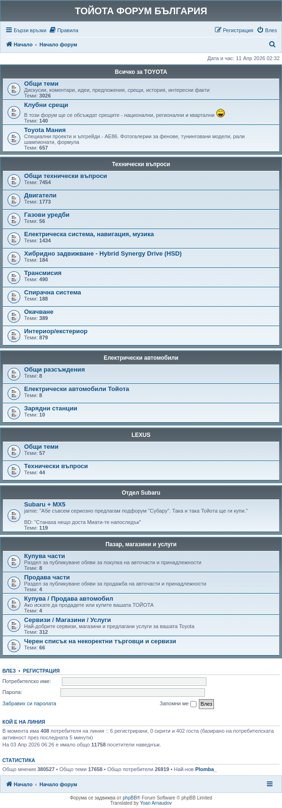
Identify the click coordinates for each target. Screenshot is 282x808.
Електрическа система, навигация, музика (89, 234)
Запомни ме (178, 704)
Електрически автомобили (140, 358)
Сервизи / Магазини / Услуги (67, 619)
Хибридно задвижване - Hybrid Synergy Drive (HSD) (103, 253)
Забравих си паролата (29, 703)
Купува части (44, 555)
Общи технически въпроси (65, 175)
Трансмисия (42, 272)
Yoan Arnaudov (155, 803)
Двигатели (40, 195)
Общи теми (41, 83)
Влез (9, 671)
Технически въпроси (141, 164)
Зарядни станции (50, 408)
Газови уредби (46, 214)
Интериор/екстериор (55, 331)
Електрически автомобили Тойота (76, 388)
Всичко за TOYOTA (141, 72)
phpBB (130, 797)
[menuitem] (63, 30)
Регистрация (41, 671)
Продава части (47, 577)
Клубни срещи (46, 104)
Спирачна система (52, 292)
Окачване (38, 311)
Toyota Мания (45, 129)
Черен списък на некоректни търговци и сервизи (100, 641)
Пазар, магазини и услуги (141, 544)
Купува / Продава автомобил (68, 598)
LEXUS (140, 435)
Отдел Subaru (141, 492)
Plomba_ (206, 769)
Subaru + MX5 (45, 504)
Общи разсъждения (54, 369)
